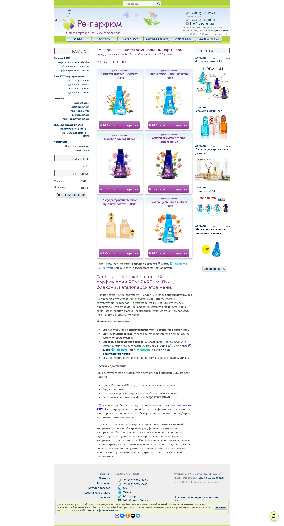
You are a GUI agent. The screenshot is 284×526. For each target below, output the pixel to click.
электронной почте (116, 354)
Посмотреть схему (217, 30)
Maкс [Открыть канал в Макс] (163, 264)
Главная (78, 38)
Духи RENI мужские (78, 92)
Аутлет (85, 165)
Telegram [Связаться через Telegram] (126, 492)
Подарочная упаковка (77, 146)
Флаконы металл (80, 106)
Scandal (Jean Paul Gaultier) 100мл (168, 203)
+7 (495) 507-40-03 (202, 20)
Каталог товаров (99, 488)
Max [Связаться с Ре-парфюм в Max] (123, 488)
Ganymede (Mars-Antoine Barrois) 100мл (168, 139)
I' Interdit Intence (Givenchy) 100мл (119, 75)
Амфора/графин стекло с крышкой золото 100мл (120, 202)
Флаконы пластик (79, 110)
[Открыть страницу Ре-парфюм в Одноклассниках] (127, 515)
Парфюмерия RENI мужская (73, 70)
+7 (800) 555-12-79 (202, 13)
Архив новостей (215, 269)
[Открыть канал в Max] (117, 515)
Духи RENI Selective (78, 84)
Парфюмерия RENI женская (74, 66)
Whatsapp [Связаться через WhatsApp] (127, 496)
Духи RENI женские (78, 88)
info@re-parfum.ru (202, 23)
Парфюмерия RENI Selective (73, 62)
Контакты (104, 38)
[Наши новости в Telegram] (138, 515)
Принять (220, 507)
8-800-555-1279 (168, 346)
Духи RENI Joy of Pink (77, 80)
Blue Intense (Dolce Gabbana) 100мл (168, 75)
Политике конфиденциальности (101, 510)
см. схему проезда (211, 478)
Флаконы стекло (80, 114)
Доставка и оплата (157, 38)
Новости (204, 51)
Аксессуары (82, 150)
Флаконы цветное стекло (75, 118)
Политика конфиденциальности (196, 497)
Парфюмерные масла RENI (74, 128)
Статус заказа (183, 38)
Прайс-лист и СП (209, 38)
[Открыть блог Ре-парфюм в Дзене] (133, 515)
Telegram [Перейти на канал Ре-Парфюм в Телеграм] (177, 264)
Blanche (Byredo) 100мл (119, 138)
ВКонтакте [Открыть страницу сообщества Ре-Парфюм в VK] (106, 268)
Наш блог (103, 497)
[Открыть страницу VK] (122, 515)
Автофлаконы (81, 102)
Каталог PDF (130, 38)
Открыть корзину (71, 195)
